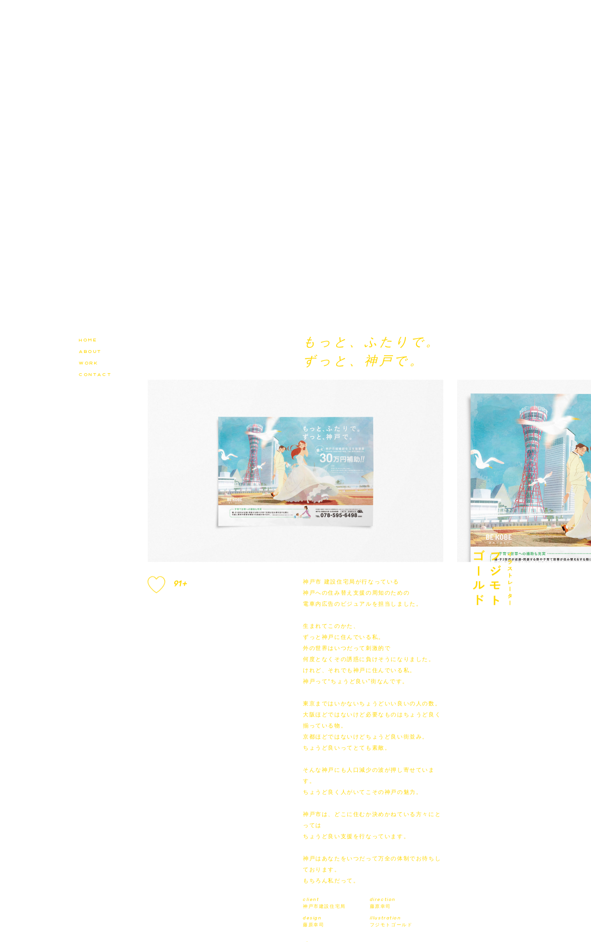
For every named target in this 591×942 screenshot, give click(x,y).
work (88, 362)
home (87, 339)
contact (94, 373)
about (90, 350)
